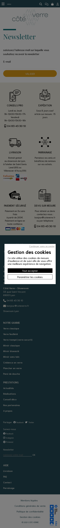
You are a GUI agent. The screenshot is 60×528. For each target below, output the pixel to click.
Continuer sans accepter (42, 246)
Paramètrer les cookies (30, 276)
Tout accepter (30, 270)
